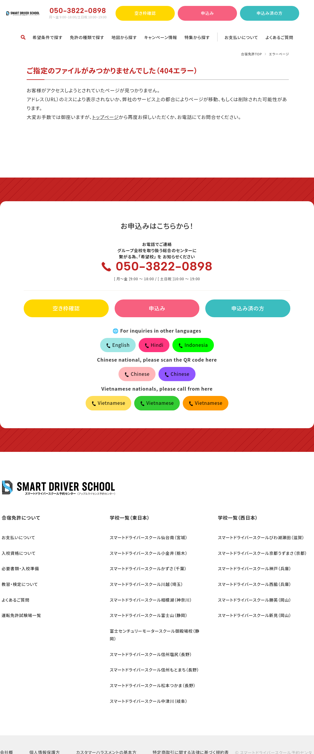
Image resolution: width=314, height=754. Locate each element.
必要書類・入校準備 (18, 568)
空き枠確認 (145, 13)
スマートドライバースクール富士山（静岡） (147, 610)
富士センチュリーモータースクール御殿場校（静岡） (156, 623)
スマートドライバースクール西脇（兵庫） (253, 582)
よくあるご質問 (279, 37)
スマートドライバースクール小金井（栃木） (147, 555)
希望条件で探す (48, 37)
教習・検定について (18, 582)
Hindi (154, 346)
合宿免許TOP (251, 54)
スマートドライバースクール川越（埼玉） (145, 582)
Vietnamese (108, 405)
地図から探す (124, 37)
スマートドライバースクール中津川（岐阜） (147, 678)
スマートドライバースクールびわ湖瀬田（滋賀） (259, 541)
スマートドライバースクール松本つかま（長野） (151, 664)
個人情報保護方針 (44, 733)
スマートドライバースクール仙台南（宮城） (147, 541)
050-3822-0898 (164, 267)
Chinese (137, 375)
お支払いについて (241, 37)
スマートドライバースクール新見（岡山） (253, 610)
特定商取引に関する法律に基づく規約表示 (191, 733)
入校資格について (17, 555)
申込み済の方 (270, 13)
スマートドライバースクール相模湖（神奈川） (149, 596)
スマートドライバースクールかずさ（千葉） (146, 568)
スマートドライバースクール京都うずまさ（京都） (260, 555)
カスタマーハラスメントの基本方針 (106, 733)
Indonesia (193, 346)
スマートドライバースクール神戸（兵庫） (253, 568)
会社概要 (6, 733)
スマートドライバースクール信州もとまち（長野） (153, 651)
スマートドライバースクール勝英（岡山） (253, 596)
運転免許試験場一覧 (19, 610)
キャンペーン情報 (160, 37)
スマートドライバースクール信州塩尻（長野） (149, 637)
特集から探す (197, 37)
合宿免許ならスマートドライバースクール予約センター (23, 13)
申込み (207, 13)
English (117, 346)
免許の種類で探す (87, 37)
